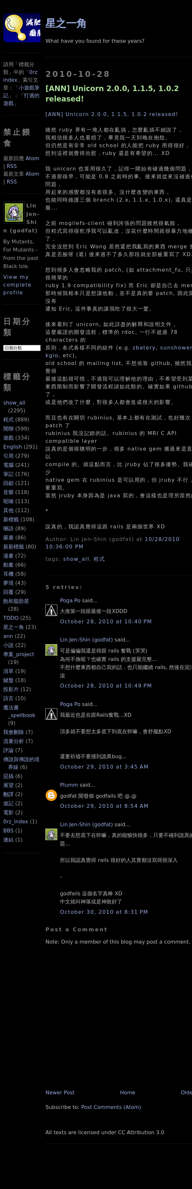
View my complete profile (17, 285)
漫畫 (8, 556)
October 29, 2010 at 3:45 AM (104, 767)
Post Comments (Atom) (111, 1107)
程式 (8, 420)
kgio (51, 355)
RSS (11, 166)
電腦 (8, 465)
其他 (8, 510)
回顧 (8, 483)
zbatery (144, 348)
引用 (8, 456)
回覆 (8, 592)
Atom (32, 158)
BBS (8, 831)
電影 (8, 812)
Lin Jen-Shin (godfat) (86, 640)
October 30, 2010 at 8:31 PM (104, 912)
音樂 (8, 492)
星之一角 (13, 627)
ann (8, 636)
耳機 (8, 574)
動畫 (8, 565)
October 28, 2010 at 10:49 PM (106, 686)
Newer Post (59, 1092)
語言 (8, 698)
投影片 (11, 689)
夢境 (8, 583)
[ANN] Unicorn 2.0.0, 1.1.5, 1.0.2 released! (111, 114)
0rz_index (15, 821)
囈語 (8, 528)
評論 (8, 750)
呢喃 (8, 501)
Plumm (69, 785)
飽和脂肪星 (16, 601)
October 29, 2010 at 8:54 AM (104, 806)
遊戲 (8, 438)
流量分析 (13, 741)
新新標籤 (13, 547)
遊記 (8, 803)
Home (127, 1092)
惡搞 (8, 776)
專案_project (18, 654)
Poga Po (70, 600)
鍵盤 (8, 680)
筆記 (8, 474)
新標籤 (11, 519)
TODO (10, 618)
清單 (8, 671)
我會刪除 (13, 732)
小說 (8, 645)
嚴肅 (8, 538)
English (12, 447)
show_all (14, 403)
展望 (8, 785)
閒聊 (8, 429)
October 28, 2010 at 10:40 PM (106, 621)
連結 (8, 840)
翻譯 (8, 794)
